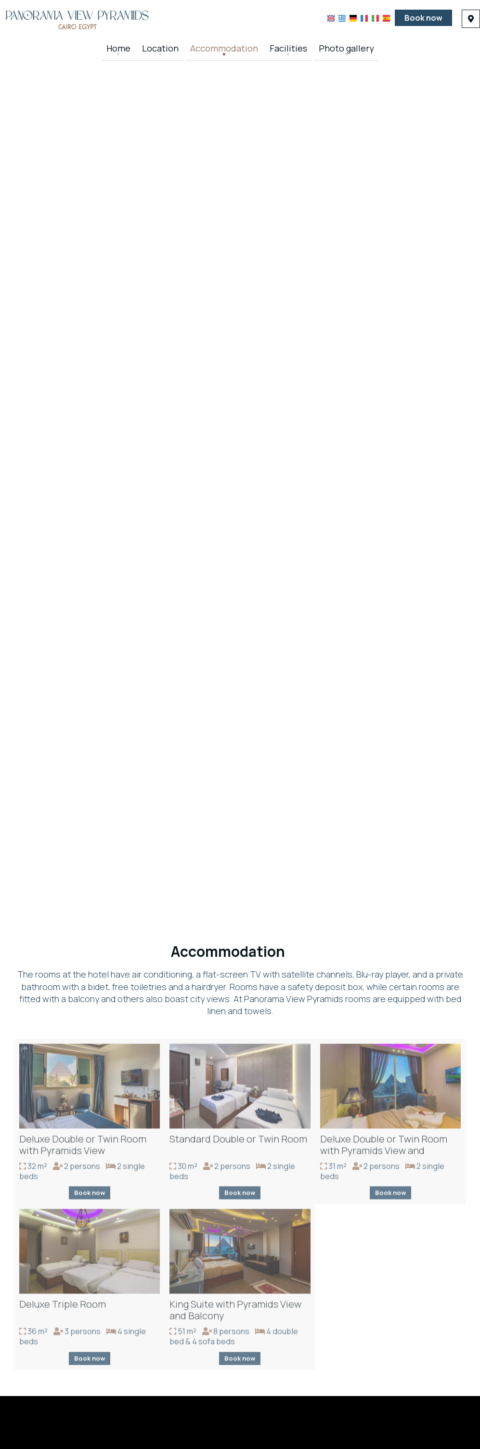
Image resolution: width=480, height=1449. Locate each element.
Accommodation (224, 48)
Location (160, 48)
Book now (423, 18)
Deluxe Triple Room (62, 1306)
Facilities (288, 48)
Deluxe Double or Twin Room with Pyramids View (82, 1147)
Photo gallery (346, 48)
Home (118, 48)
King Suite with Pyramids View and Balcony (235, 1312)
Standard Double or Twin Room (238, 1141)
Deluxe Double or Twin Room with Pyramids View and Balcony (383, 1153)
